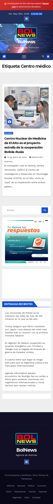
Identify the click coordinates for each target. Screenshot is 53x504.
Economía (41, 486)
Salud (8, 492)
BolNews (26, 41)
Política (31, 486)
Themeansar (26, 479)
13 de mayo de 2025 (17, 157)
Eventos (32, 492)
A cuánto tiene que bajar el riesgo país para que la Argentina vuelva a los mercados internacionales (26, 362)
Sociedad (8, 133)
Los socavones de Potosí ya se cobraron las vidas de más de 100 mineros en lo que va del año (23, 316)
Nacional (21, 486)
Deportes (43, 492)
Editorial (10, 486)
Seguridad (17, 497)
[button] (43, 56)
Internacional (20, 492)
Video (26, 497)
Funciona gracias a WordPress (18, 475)
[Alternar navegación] (24, 56)
